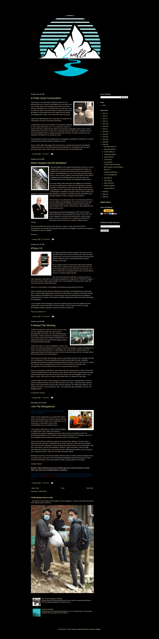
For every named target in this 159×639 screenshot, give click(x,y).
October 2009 (108, 152)
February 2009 (108, 185)
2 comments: (45, 483)
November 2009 (109, 149)
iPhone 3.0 (37, 248)
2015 (104, 129)
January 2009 (108, 188)
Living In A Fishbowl (47, 609)
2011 (104, 139)
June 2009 (107, 162)
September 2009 (109, 154)
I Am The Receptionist (43, 406)
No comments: (46, 239)
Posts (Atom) (43, 491)
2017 (104, 124)
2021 (104, 113)
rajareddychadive (83, 629)
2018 (104, 121)
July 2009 (107, 159)
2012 (104, 136)
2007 (104, 194)
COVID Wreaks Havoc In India (42, 497)
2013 (104, 134)
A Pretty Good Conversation (46, 98)
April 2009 (107, 180)
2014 (104, 131)
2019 (104, 118)
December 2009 (109, 146)
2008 (104, 191)
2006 (104, 197)
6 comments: (45, 154)
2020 (104, 116)
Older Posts (89, 488)
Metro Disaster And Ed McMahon (49, 163)
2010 (104, 142)
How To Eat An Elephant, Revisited (52, 598)
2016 (104, 126)
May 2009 (107, 178)
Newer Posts (35, 488)
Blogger (98, 629)
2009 (104, 144)
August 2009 (108, 157)
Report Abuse (105, 202)
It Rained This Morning (43, 325)
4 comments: (45, 397)
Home (62, 488)
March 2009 (108, 183)
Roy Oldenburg (41, 118)
